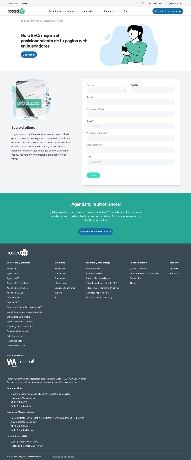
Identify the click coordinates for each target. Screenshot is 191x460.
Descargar (29, 54)
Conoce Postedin (155, 3)
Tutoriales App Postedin (97, 292)
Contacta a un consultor (18, 3)
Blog (126, 11)
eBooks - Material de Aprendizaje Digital (42, 20)
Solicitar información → (167, 11)
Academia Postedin (95, 273)
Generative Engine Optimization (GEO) (25, 307)
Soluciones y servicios (62, 11)
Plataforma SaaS (14, 341)
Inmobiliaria (60, 268)
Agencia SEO (13, 268)
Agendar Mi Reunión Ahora (95, 231)
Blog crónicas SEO (94, 268)
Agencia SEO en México (18, 283)
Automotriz (60, 273)
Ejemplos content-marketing (99, 297)
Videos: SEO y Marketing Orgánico (102, 288)
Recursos (110, 11)
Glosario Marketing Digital (98, 278)
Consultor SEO (14, 297)
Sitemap (133, 283)
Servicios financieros (65, 288)
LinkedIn (174, 268)
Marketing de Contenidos (19, 326)
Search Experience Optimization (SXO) (25, 312)
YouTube (174, 273)
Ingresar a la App (175, 3)
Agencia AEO (13, 273)
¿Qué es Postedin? (139, 268)
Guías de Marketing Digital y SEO (101, 283)
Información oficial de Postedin (144, 273)
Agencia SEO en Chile (17, 288)
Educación (60, 278)
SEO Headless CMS (16, 345)
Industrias (90, 11)
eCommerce (61, 283)
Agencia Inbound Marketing (20, 321)
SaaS (57, 297)
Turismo (58, 292)
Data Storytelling (14, 336)
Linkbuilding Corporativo (18, 317)
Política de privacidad (63, 456)
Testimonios (135, 278)
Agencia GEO (13, 278)
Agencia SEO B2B (15, 292)
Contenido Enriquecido (18, 331)
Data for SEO (13, 302)
